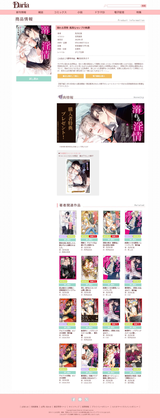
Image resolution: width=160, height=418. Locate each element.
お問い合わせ (46, 407)
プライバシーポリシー (100, 407)
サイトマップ (74, 407)
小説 (80, 12)
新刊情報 (21, 12)
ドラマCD (100, 12)
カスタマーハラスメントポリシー (125, 407)
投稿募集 (34, 407)
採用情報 (85, 407)
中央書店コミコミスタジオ (70, 153)
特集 (138, 12)
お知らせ (25, 407)
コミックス (60, 12)
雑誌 (40, 12)
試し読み (33, 79)
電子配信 (119, 12)
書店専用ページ (60, 407)
